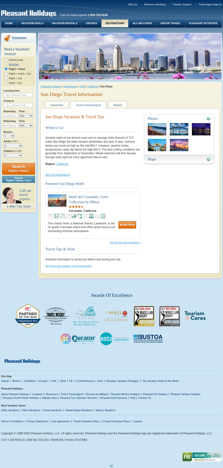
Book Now (127, 224)
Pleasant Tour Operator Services (78, 397)
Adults (10, 141)
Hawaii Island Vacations (78, 410)
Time (22, 111)
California (92, 86)
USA (82, 86)
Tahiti (63, 381)
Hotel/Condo (16, 60)
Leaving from (11, 90)
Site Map (6, 376)
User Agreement (60, 421)
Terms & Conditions (12, 421)
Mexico (16, 381)
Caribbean (30, 381)
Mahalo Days (49, 397)
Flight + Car (15, 78)
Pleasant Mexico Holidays (125, 394)
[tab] (179, 118)
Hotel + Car (15, 83)
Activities (14, 64)
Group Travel (170, 23)
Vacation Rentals (64, 23)
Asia (100, 381)
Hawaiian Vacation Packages (122, 381)
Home (9, 23)
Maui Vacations (31, 410)
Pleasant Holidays (51, 86)
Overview (56, 105)
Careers (137, 421)
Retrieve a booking (155, 4)
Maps (152, 159)
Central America (85, 381)
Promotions (19, 37)
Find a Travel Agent (72, 394)
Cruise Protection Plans (116, 421)
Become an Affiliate (97, 394)
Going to (8, 100)
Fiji (70, 381)
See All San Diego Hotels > (125, 242)
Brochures (52, 394)
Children (12, 151)
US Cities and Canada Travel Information (68, 266)
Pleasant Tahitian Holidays (185, 394)
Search (18, 168)
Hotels (118, 105)
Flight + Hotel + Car (20, 73)
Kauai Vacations (52, 410)
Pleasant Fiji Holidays (155, 394)
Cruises (91, 23)
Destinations (114, 23)
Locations (37, 394)
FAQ (132, 397)
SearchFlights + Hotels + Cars (18, 179)
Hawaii (5, 381)
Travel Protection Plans (86, 421)
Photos (153, 119)
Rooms (7, 132)
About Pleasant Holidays (15, 394)
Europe (43, 381)
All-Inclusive (142, 23)
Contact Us (144, 397)
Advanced (10, 53)
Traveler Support (182, 4)
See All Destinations (57, 175)
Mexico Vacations (106, 410)
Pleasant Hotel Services (113, 397)
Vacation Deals (32, 23)
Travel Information (88, 105)
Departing (9, 111)
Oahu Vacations (10, 410)
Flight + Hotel (17, 69)
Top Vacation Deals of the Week (160, 381)
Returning (9, 121)
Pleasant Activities (203, 23)
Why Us (132, 4)
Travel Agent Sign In (209, 4)
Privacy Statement (37, 421)
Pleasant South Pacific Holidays (21, 397)
